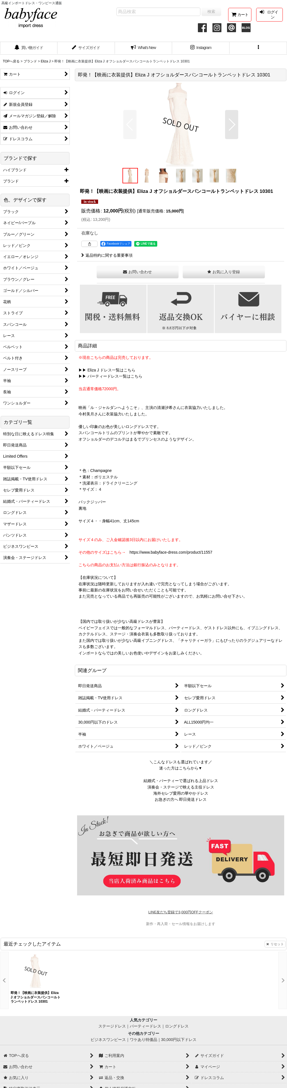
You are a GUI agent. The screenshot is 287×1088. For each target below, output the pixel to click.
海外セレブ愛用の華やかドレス (180, 793)
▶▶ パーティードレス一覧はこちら (110, 376)
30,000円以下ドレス (179, 1039)
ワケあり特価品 (143, 1039)
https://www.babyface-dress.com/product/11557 (170, 552)
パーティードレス (145, 1026)
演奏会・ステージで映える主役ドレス (180, 787)
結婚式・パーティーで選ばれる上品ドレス (181, 780)
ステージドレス (112, 1026)
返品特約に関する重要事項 (107, 255)
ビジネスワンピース (108, 1039)
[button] (258, 48)
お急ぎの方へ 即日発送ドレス (181, 799)
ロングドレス (177, 1026)
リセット (275, 944)
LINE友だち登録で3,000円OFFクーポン (180, 912)
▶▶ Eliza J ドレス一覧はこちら (106, 370)
